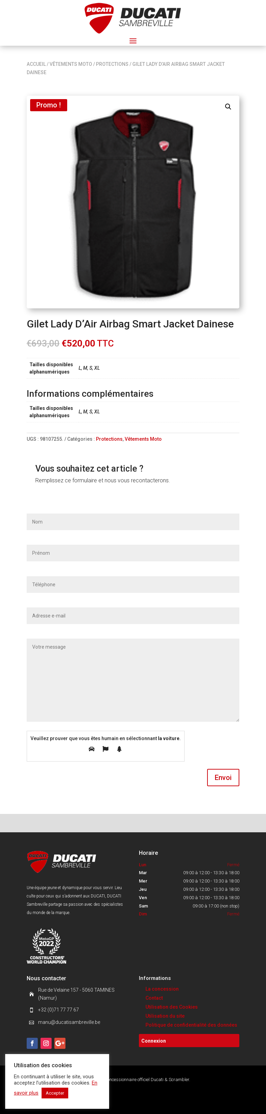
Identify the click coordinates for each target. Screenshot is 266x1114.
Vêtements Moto (71, 64)
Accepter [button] (55, 1093)
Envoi (223, 777)
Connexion (153, 1041)
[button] (228, 106)
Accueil (36, 64)
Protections (112, 64)
